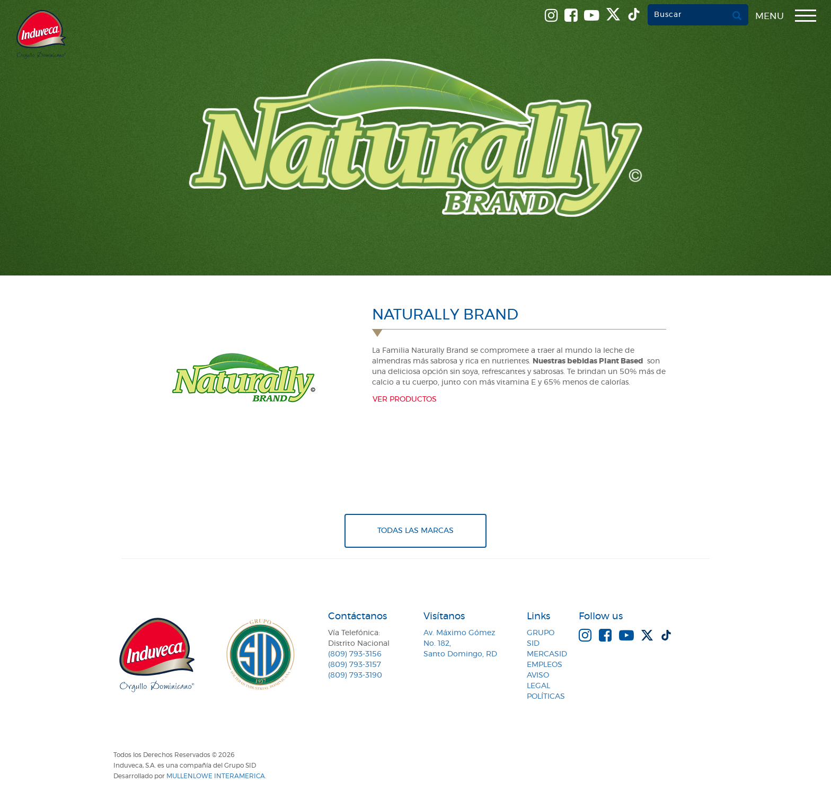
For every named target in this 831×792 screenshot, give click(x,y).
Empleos (544, 665)
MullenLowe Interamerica (215, 776)
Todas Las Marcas (415, 531)
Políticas (546, 696)
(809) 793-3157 (354, 665)
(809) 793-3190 (355, 675)
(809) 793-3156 (355, 654)
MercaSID (547, 654)
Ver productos (405, 399)
